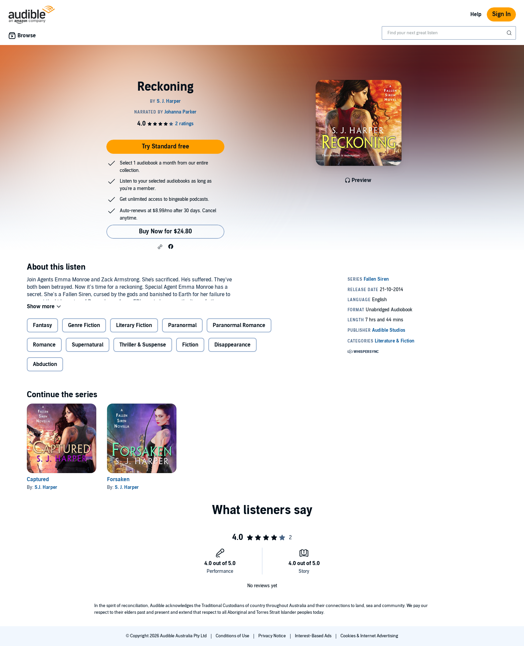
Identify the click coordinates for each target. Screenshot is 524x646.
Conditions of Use (233, 636)
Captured (38, 484)
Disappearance (232, 350)
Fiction (190, 350)
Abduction (45, 369)
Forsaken (118, 484)
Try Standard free (165, 146)
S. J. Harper (127, 493)
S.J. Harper (46, 493)
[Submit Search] (510, 33)
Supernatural (87, 350)
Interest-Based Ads (313, 636)
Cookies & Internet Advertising (369, 636)
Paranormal (182, 330)
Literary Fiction (134, 330)
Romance (44, 350)
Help (475, 14)
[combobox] (449, 33)
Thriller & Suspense (142, 350)
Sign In (501, 14)
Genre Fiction (84, 330)
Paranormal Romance (239, 330)
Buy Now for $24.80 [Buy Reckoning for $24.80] (165, 231)
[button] (160, 246)
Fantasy (42, 330)
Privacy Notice (272, 636)
